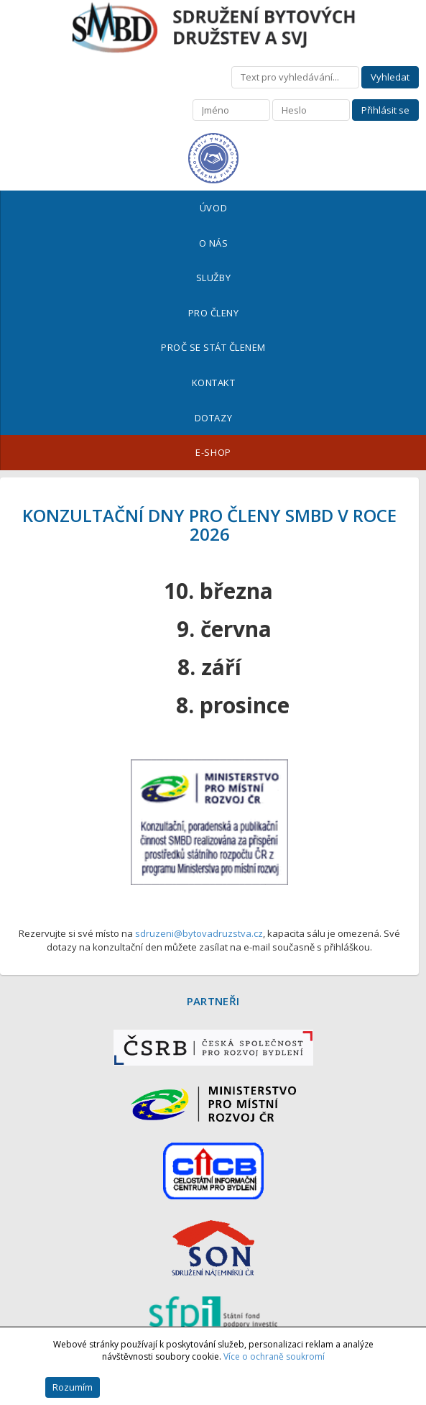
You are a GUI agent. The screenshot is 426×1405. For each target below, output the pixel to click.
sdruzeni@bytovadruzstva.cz (199, 933)
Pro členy (213, 312)
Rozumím (72, 1387)
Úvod (213, 207)
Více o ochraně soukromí (274, 1356)
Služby (213, 277)
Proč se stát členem (213, 347)
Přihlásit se (385, 110)
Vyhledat (390, 76)
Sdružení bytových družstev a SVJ (213, 27)
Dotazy (213, 417)
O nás (213, 243)
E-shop (213, 452)
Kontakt (214, 382)
